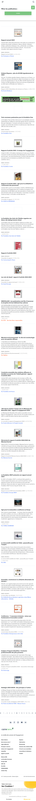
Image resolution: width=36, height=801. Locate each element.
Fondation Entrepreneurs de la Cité (13, 633)
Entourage (6, 670)
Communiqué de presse (7, 131)
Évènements (22, 744)
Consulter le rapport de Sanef (9, 282)
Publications (22, 742)
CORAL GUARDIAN (8, 525)
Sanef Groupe (7, 284)
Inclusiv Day (4, 770)
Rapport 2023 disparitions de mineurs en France (14, 89)
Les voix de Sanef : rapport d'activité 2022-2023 (16, 277)
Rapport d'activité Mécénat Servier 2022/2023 (14, 456)
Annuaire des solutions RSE (25, 746)
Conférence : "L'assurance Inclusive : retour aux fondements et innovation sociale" (16, 616)
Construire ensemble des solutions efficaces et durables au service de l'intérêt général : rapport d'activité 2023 (16, 374)
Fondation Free (7, 133)
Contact (21, 753)
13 (29, 713)
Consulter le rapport (6, 199)
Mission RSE (4, 757)
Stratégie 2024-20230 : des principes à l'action (16, 687)
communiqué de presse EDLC (9, 632)
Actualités (3, 751)
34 (32, 713)
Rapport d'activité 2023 (8, 253)
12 (26, 713)
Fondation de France (9, 391)
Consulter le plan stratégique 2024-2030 (12, 701)
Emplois (21, 739)
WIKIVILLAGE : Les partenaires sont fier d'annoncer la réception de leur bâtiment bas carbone (17, 302)
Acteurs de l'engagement (7, 749)
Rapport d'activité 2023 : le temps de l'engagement (17, 150)
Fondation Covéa (8, 166)
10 (21, 713)
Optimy (5, 355)
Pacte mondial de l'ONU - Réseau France (14, 703)
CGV (2, 776)
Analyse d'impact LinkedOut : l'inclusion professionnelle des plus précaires (14, 651)
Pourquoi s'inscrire (5, 746)
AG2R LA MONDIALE (9, 201)
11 (24, 713)
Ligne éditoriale (5, 744)
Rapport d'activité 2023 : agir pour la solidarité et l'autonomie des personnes (17, 184)
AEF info (3, 763)
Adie (4, 562)
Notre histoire (4, 739)
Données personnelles (7, 776)
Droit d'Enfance (7, 90)
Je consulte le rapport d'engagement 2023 (13, 421)
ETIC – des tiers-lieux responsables (12, 320)
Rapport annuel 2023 (8, 40)
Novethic (3, 766)
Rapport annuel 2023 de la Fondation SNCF (13, 490)
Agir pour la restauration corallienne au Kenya (15, 510)
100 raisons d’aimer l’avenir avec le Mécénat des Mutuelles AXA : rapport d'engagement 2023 (16, 409)
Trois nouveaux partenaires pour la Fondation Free (17, 117)
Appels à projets (5, 753)
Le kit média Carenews (6, 759)
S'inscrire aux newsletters (25, 749)
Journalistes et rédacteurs (25, 751)
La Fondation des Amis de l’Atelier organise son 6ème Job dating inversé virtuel (16, 219)
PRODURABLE (4, 768)
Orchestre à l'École (8, 56)
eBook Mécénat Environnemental (10, 353)
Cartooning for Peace (9, 260)
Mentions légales (15, 776)
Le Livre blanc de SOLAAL (8, 595)
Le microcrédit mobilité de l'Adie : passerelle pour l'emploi (17, 558)
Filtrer (18, 13)
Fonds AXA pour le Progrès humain (13, 423)
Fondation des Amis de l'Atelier (12, 236)
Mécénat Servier (7, 457)
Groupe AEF (4, 761)
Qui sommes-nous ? (6, 742)
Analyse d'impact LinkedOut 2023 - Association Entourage (17, 666)
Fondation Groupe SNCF (10, 492)
